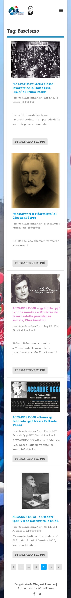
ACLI (31, 435)
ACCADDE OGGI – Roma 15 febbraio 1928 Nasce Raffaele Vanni (34, 421)
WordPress (45, 588)
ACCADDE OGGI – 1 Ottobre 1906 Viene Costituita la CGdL (35, 519)
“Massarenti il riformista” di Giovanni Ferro (34, 216)
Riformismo (19, 227)
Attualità (17, 330)
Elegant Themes (44, 584)
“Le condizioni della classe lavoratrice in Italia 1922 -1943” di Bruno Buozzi (32, 88)
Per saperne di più (30, 141)
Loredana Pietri (33, 97)
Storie (38, 435)
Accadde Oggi (20, 435)
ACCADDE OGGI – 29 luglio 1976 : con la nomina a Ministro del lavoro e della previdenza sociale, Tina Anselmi (36, 314)
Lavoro (16, 101)
